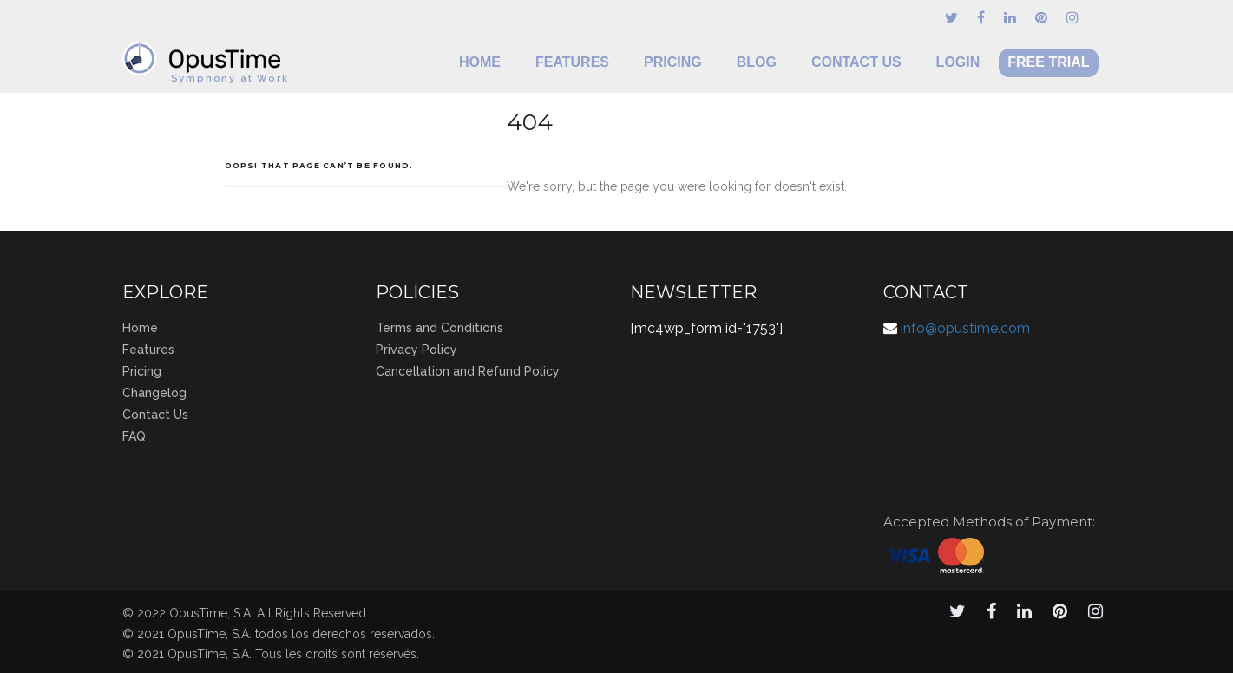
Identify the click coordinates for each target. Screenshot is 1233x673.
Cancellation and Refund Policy (468, 371)
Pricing (673, 62)
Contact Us (856, 62)
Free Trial (1048, 62)
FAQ (134, 436)
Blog (757, 62)
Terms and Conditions (439, 328)
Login (958, 62)
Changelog (154, 393)
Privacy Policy (416, 349)
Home (480, 62)
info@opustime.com (965, 328)
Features (572, 62)
